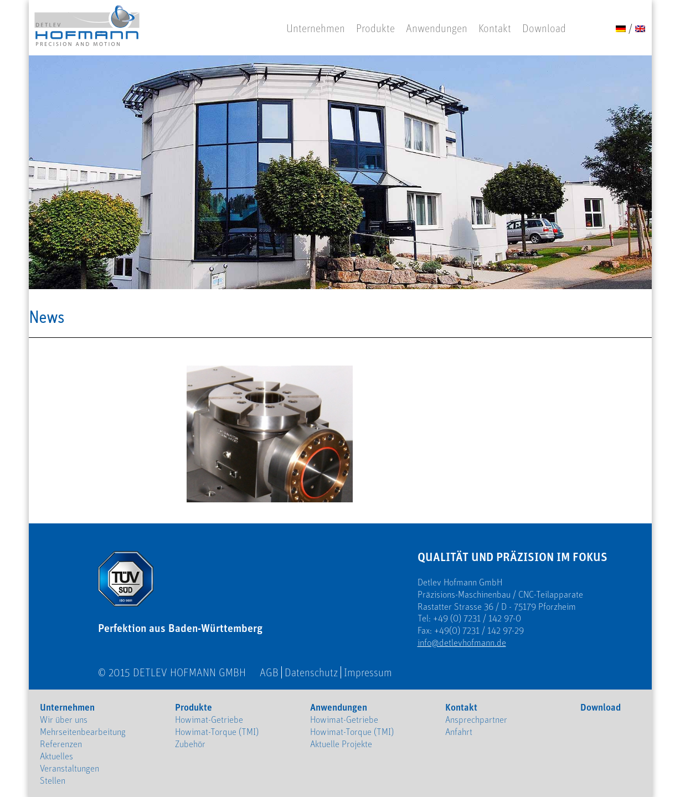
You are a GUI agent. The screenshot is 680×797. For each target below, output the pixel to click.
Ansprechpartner (476, 719)
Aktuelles (56, 756)
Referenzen (61, 743)
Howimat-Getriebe (209, 719)
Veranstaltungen (69, 768)
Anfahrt (458, 731)
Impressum (368, 672)
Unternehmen (315, 28)
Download (544, 28)
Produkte (375, 28)
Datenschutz (311, 672)
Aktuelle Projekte (341, 743)
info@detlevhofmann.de (462, 642)
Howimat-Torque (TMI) (217, 731)
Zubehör (190, 743)
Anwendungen (436, 28)
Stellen (52, 780)
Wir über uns (63, 719)
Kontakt (494, 28)
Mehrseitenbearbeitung (83, 731)
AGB (269, 672)
